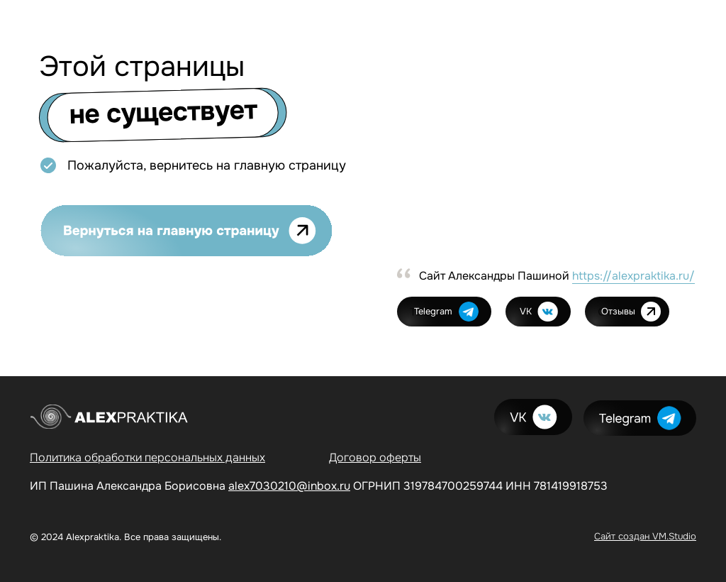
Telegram (433, 311)
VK (526, 311)
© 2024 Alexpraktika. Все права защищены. (125, 537)
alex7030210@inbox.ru (289, 485)
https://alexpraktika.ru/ (633, 275)
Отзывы (618, 311)
